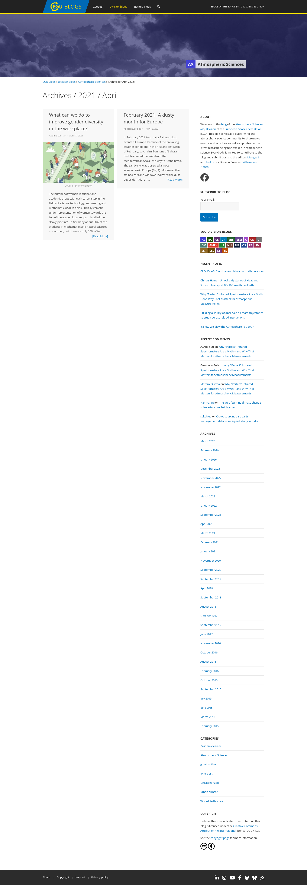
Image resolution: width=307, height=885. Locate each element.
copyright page (219, 838)
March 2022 (207, 496)
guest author (208, 764)
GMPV (213, 245)
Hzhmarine (207, 402)
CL (217, 240)
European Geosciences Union (246, 6)
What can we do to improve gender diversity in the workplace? (76, 122)
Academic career (210, 746)
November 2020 (210, 560)
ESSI (239, 240)
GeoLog (98, 7)
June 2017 (206, 634)
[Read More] (100, 236)
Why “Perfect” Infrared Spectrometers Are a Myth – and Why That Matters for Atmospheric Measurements (231, 299)
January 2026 (208, 459)
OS (244, 245)
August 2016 (208, 661)
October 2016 (208, 652)
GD (252, 240)
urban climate (209, 792)
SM (257, 245)
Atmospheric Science (213, 755)
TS (225, 251)
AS (203, 240)
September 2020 (210, 570)
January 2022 (208, 505)
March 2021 (207, 533)
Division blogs (118, 7)
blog (224, 124)
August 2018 (208, 606)
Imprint (80, 877)
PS (250, 245)
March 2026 (207, 441)
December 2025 (210, 469)
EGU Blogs (49, 82)
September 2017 (210, 625)
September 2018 (210, 597)
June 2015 (206, 708)
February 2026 (209, 450)
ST (218, 251)
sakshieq (205, 416)
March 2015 (207, 717)
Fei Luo (210, 162)
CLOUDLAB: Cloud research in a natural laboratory (232, 271)
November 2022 (210, 487)
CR (223, 240)
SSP (204, 251)
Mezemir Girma (210, 384)
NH (229, 245)
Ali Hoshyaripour (133, 128)
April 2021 (206, 524)
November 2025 (210, 478)
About (47, 877)
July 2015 (205, 698)
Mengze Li (253, 157)
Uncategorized (209, 783)
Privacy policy (100, 877)
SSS (212, 251)
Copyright (63, 877)
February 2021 (209, 542)
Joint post (206, 773)
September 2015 (210, 689)
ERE (231, 240)
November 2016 (210, 643)
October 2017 (208, 616)
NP (237, 245)
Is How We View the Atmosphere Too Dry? (227, 327)
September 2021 (210, 515)
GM (204, 245)
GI (259, 240)
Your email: (207, 199)
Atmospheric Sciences (92, 82)
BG (210, 240)
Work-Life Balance (211, 801)
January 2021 (208, 551)
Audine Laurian (57, 135)
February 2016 (209, 671)
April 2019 (206, 588)
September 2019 (210, 579)
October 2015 (208, 680)
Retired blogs (142, 7)
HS (222, 245)
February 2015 (209, 726)
